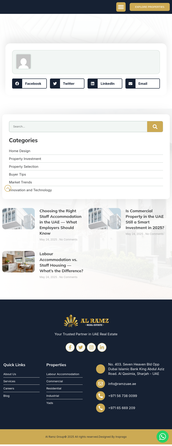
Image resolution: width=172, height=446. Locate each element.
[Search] (155, 126)
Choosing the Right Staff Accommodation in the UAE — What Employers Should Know (60, 222)
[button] (121, 7)
